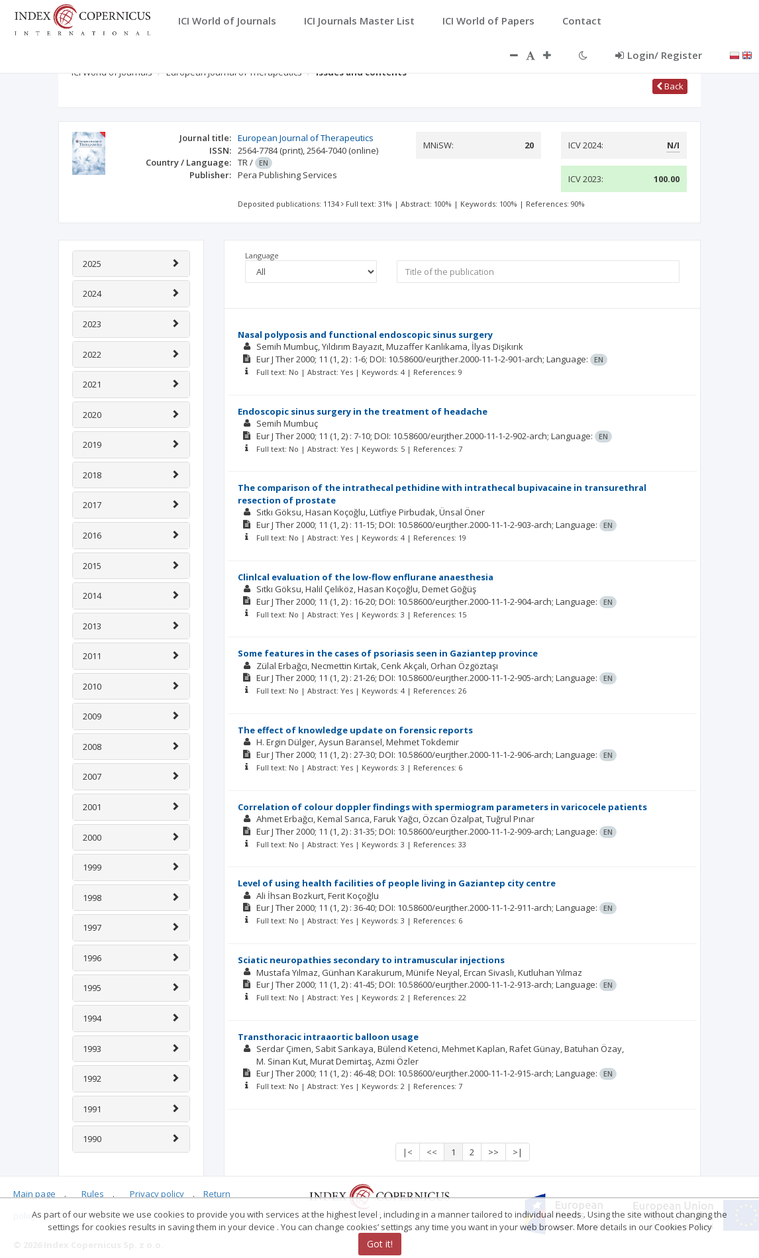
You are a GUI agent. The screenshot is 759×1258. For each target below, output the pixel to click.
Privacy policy (157, 1194)
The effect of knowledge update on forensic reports (355, 730)
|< (408, 1152)
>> (493, 1152)
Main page (34, 1194)
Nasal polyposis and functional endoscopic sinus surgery (365, 335)
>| (518, 1152)
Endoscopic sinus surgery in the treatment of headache (362, 411)
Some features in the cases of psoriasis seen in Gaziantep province (388, 653)
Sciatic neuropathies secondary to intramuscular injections (371, 960)
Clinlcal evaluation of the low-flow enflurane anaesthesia (365, 577)
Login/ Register (658, 55)
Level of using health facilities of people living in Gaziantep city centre (397, 883)
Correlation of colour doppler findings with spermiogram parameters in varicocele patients (442, 807)
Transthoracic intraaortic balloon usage (328, 1037)
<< (432, 1152)
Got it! (380, 1243)
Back (669, 86)
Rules (92, 1194)
